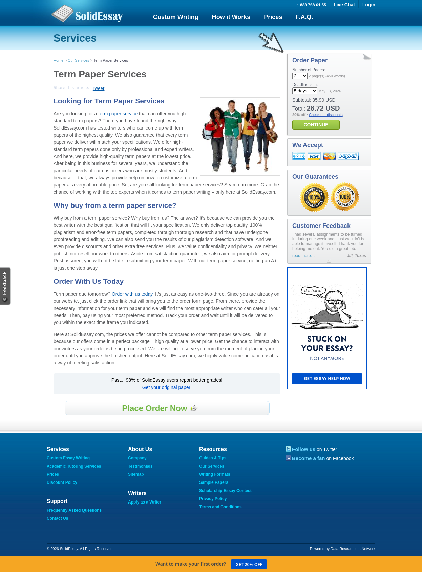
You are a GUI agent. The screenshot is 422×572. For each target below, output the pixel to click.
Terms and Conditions (220, 507)
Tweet (99, 88)
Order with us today (132, 294)
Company (137, 458)
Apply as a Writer (144, 502)
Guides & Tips (212, 458)
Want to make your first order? (211, 564)
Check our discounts (326, 115)
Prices (273, 17)
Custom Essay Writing (68, 458)
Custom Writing (175, 17)
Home (58, 60)
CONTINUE (315, 124)
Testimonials (140, 466)
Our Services (78, 60)
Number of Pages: (308, 69)
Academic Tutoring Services (74, 466)
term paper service (118, 113)
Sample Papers (213, 482)
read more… (303, 255)
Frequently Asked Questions (74, 510)
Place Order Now (160, 408)
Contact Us (57, 518)
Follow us (303, 449)
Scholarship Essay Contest (225, 490)
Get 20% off (249, 564)
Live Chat (344, 4)
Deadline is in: (305, 84)
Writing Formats (214, 474)
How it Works (231, 17)
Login (368, 4)
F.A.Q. (304, 17)
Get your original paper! (167, 387)
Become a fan (308, 458)
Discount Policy (62, 482)
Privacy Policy (213, 498)
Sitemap (136, 474)
